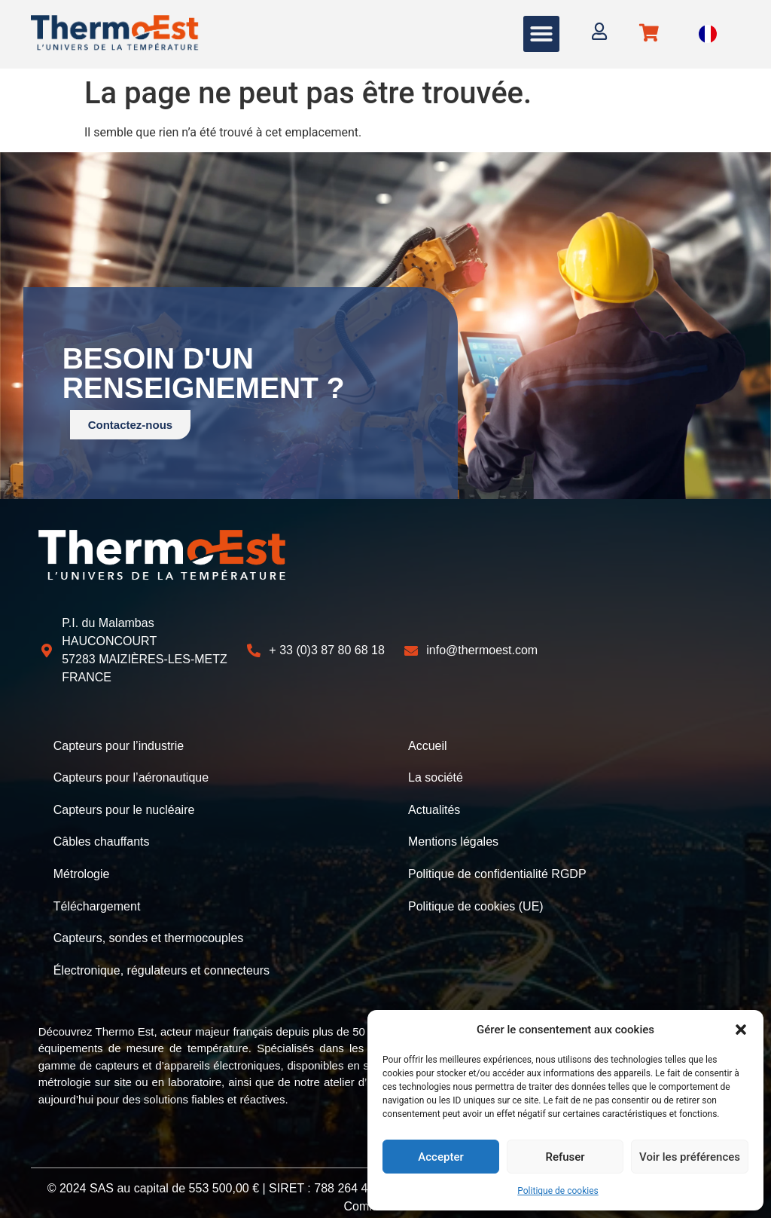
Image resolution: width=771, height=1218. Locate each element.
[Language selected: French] (707, 34)
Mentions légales (453, 835)
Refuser (564, 1157)
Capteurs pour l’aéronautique (131, 775)
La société (435, 775)
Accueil (427, 745)
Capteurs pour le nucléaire (124, 805)
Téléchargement (97, 895)
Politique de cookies (557, 1191)
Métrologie (81, 865)
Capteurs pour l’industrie (118, 745)
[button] (740, 1029)
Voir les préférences (689, 1157)
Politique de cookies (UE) (476, 895)
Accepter (440, 1157)
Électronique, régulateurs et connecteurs (161, 956)
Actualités (434, 805)
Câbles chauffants (101, 835)
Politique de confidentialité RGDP (497, 865)
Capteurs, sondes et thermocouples (148, 926)
